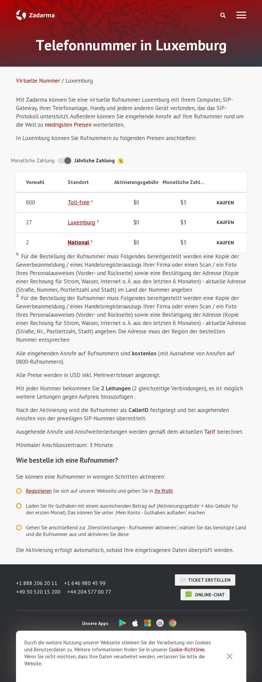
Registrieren (39, 491)
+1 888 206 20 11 (36, 583)
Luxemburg (81, 222)
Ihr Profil (164, 491)
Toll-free (78, 202)
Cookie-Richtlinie (187, 674)
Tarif (209, 431)
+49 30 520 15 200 (38, 591)
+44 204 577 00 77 (89, 591)
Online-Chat (205, 594)
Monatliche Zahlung (32, 160)
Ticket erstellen (205, 580)
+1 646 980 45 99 (84, 583)
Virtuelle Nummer (38, 80)
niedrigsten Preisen (68, 124)
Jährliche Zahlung (99, 160)
